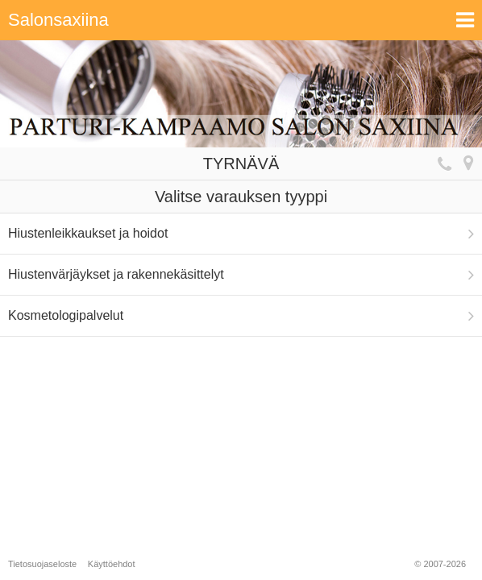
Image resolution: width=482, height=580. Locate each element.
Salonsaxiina (58, 20)
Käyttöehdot (111, 564)
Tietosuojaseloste (42, 564)
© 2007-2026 (440, 564)
